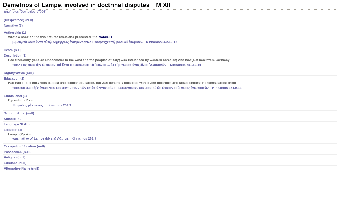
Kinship (14, 118)
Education (170, 84)
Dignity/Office (19, 73)
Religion (15, 157)
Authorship (170, 38)
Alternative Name (21, 168)
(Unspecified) (18, 20)
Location (170, 134)
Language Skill (19, 124)
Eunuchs (15, 163)
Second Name (19, 113)
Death (13, 50)
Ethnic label (170, 101)
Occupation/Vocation (24, 146)
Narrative (13, 25)
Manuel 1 (105, 37)
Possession (17, 152)
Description (170, 61)
